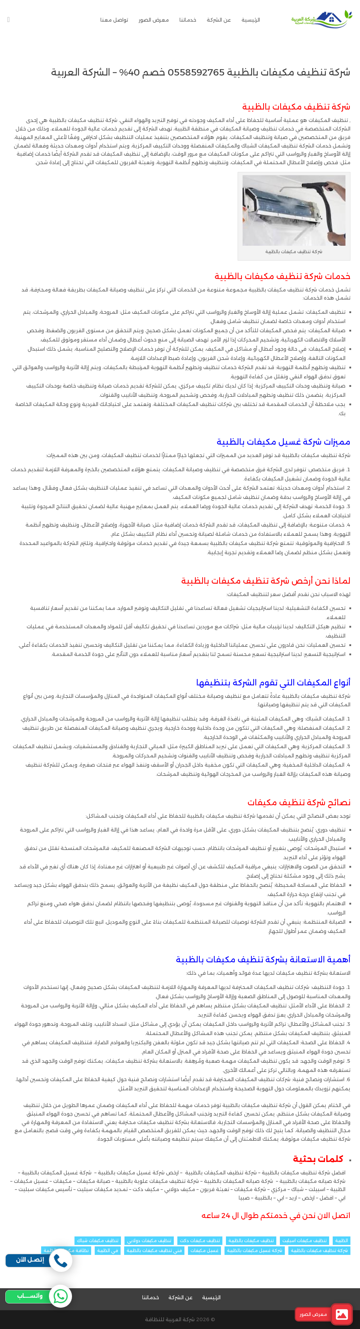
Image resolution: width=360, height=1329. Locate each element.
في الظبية (107, 1250)
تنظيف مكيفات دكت (200, 1240)
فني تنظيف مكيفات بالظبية (154, 1250)
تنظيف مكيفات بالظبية (251, 1240)
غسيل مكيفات (204, 1250)
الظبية (341, 1240)
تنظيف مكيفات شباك (97, 1240)
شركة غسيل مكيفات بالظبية (254, 1250)
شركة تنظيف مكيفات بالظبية (319, 1250)
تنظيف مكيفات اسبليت (304, 1240)
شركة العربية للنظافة (170, 1319)
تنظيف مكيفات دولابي (149, 1240)
